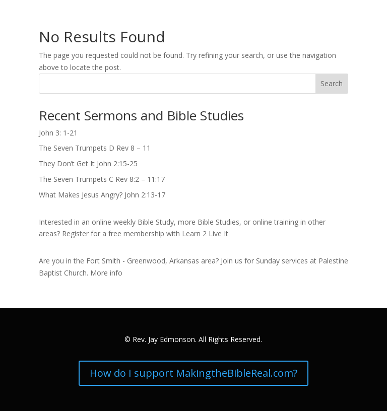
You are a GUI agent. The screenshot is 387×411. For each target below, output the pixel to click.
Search (331, 83)
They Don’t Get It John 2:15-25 (88, 163)
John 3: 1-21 (58, 133)
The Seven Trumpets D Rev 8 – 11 (95, 148)
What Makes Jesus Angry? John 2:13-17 (102, 194)
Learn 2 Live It (205, 233)
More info (106, 273)
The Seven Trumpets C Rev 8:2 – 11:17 (102, 179)
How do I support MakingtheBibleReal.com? (193, 373)
